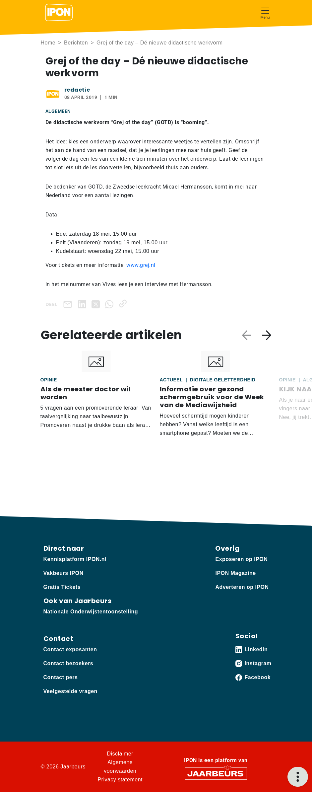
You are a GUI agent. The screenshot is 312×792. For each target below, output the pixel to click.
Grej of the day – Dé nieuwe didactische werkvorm (159, 42)
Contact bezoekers (68, 663)
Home (48, 42)
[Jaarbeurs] (216, 773)
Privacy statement (120, 779)
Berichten (76, 42)
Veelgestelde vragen (70, 691)
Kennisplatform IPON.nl (75, 559)
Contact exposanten (70, 649)
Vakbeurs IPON (63, 573)
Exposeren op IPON (241, 559)
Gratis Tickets (62, 587)
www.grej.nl (141, 265)
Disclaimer (120, 753)
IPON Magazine (235, 573)
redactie (77, 90)
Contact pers (60, 677)
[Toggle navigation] (265, 12)
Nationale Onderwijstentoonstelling (90, 611)
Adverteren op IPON (242, 587)
